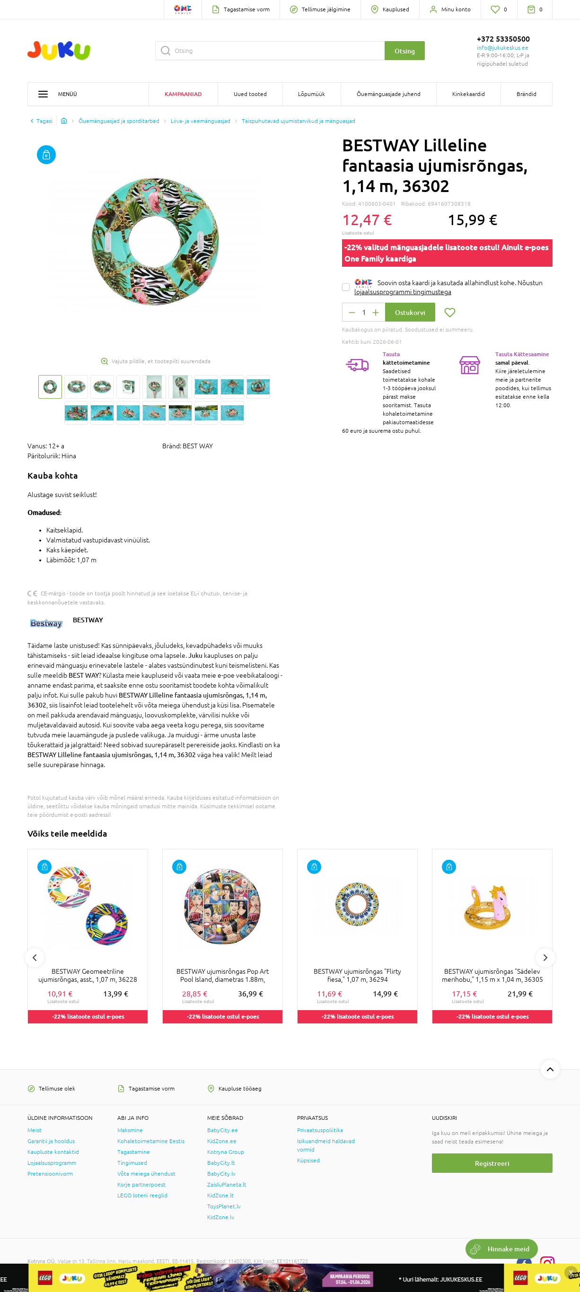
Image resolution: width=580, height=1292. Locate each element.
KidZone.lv (220, 1217)
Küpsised (308, 1160)
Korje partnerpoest (141, 1184)
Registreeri (492, 1163)
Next (545, 957)
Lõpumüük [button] (311, 94)
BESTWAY (88, 620)
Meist (34, 1130)
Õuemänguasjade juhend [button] (389, 94)
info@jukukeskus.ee (502, 47)
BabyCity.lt (221, 1163)
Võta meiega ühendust (146, 1173)
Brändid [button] (526, 94)
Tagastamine (133, 1152)
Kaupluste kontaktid (53, 1152)
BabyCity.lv (221, 1173)
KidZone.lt (220, 1195)
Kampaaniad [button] (183, 93)
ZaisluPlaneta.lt (226, 1184)
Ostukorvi (410, 312)
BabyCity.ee (222, 1130)
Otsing (405, 51)
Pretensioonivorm (50, 1173)
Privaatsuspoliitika (320, 1130)
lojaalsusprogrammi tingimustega (402, 292)
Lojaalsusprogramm (51, 1163)
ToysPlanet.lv (224, 1206)
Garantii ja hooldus (51, 1141)
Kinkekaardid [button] (468, 94)
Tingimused (132, 1163)
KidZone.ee (222, 1141)
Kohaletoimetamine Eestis (151, 1141)
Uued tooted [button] (250, 94)
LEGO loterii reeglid (142, 1195)
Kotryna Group (225, 1152)
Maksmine (130, 1130)
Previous (34, 957)
